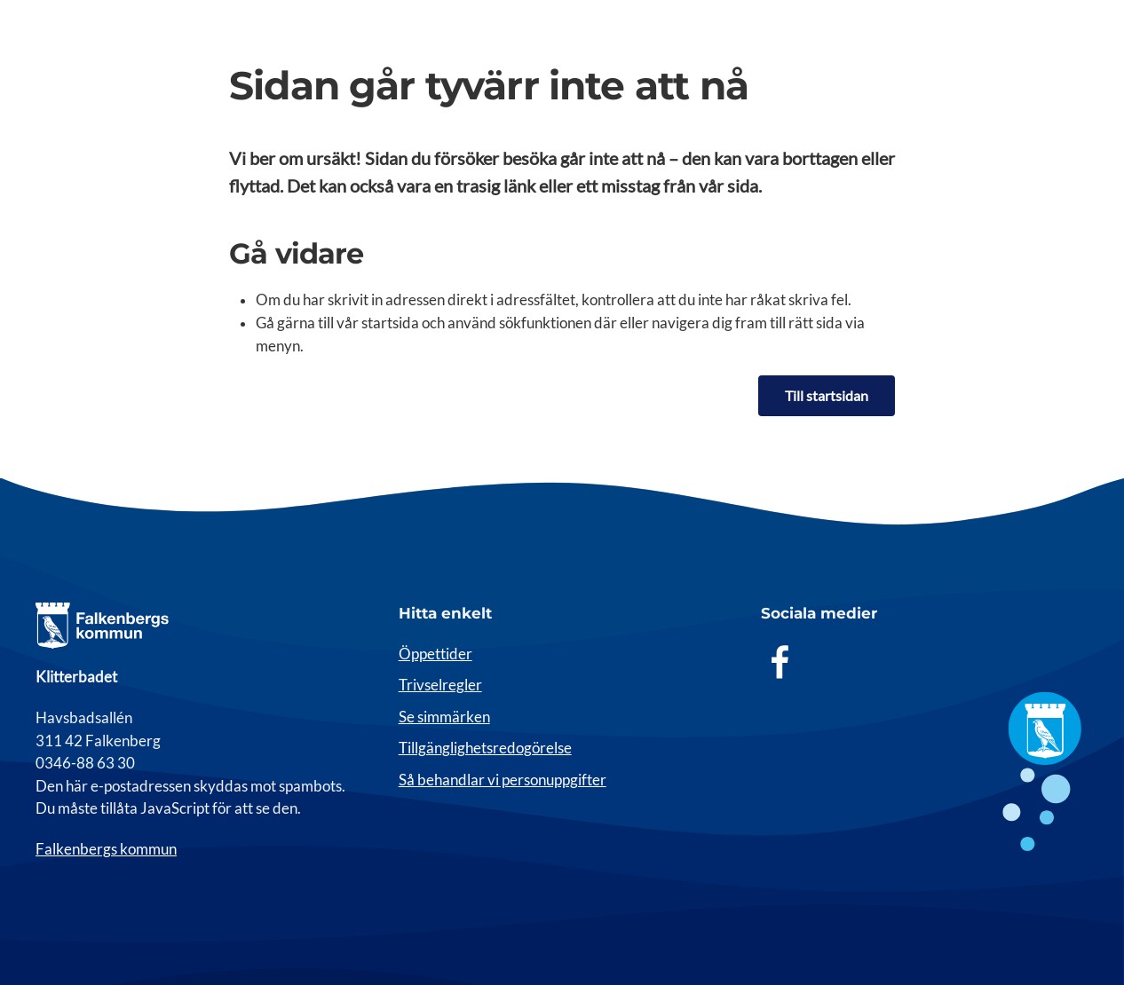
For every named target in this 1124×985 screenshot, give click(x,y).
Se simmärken (444, 717)
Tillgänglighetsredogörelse (485, 748)
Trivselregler (440, 685)
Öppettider (435, 654)
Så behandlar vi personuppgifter (502, 780)
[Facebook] (780, 661)
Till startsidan (826, 395)
